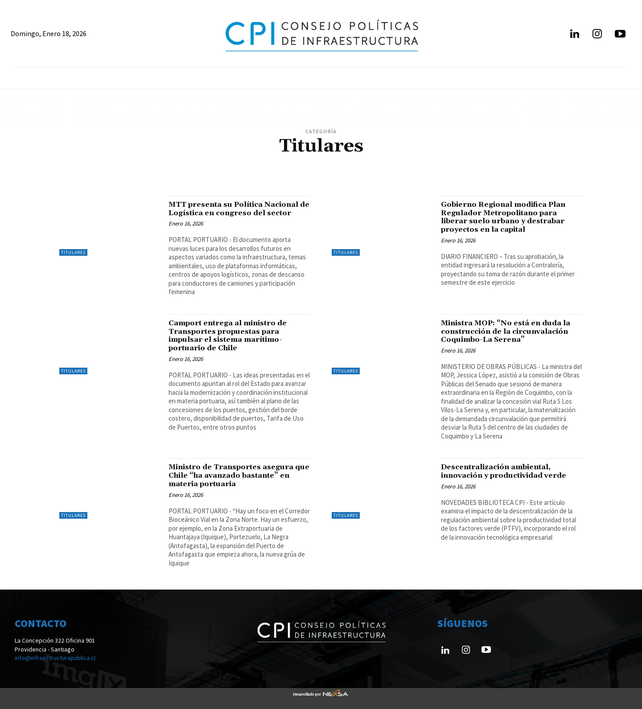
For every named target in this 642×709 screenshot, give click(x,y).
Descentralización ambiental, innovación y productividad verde (509, 471)
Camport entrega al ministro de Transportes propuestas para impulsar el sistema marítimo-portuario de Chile (232, 335)
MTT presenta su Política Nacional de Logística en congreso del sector (239, 209)
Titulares (73, 252)
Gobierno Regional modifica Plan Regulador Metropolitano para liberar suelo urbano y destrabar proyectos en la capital (508, 217)
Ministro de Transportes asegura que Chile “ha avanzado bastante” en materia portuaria (235, 475)
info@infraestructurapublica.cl (55, 658)
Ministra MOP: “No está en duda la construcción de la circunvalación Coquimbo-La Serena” (510, 331)
